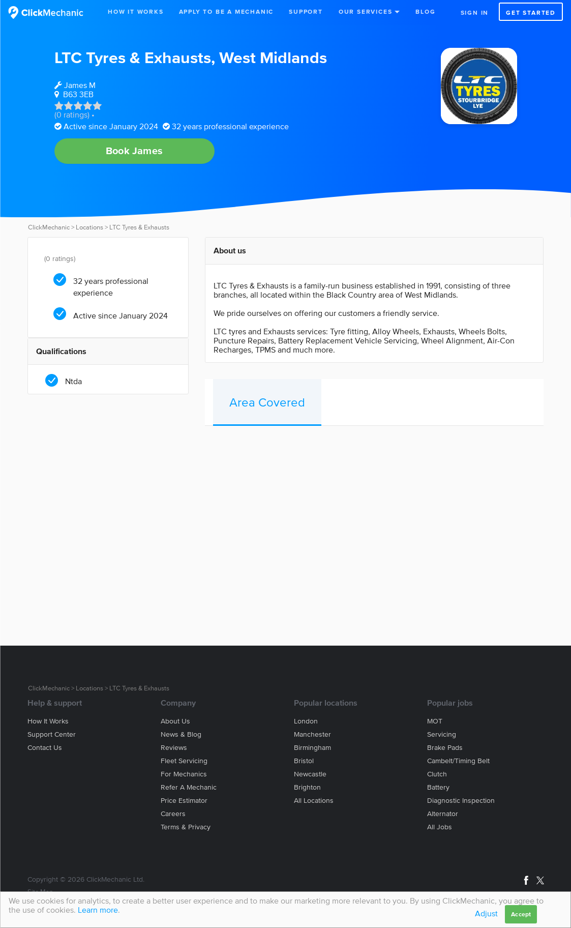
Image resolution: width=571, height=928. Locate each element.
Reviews (174, 747)
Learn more (98, 909)
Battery (438, 787)
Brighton (307, 787)
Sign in (475, 12)
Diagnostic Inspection (461, 800)
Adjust (486, 913)
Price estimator (184, 800)
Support (306, 11)
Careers (173, 814)
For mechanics (184, 774)
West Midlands (273, 57)
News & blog (181, 734)
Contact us (44, 747)
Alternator (442, 814)
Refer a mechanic (189, 787)
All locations (314, 800)
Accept (521, 914)
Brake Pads (445, 747)
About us (175, 721)
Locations (89, 227)
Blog (425, 11)
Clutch (437, 774)
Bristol (304, 761)
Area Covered (267, 402)
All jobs (439, 827)
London (306, 721)
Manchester (312, 734)
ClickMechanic (49, 227)
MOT (434, 721)
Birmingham (312, 747)
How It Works (136, 11)
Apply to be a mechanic (226, 11)
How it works (48, 721)
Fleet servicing (184, 761)
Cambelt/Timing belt (458, 761)
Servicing (441, 734)
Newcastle (310, 774)
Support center (51, 734)
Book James (134, 150)
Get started (531, 12)
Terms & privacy (186, 827)
